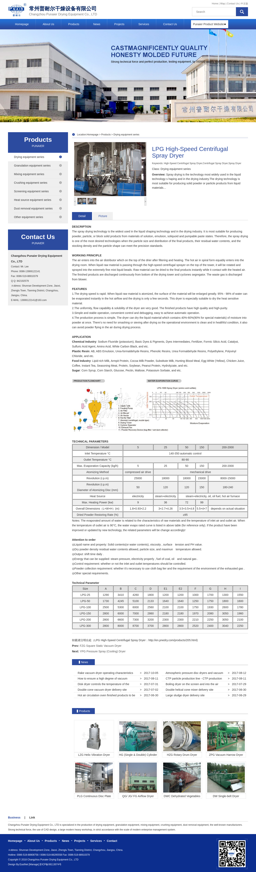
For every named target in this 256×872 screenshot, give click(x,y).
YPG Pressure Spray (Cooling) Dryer (103, 651)
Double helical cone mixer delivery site (188, 689)
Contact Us (233, 3)
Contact (112, 840)
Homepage (22, 24)
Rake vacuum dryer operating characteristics (104, 673)
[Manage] (34, 864)
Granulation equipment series (38, 165)
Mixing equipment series (38, 174)
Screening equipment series (38, 191)
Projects (119, 24)
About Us (48, 24)
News (96, 24)
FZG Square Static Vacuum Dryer (100, 645)
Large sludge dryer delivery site (184, 695)
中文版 (244, 3)
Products (73, 24)
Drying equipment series (38, 157)
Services (143, 24)
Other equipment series (38, 217)
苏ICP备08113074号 (50, 864)
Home (215, 3)
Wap (223, 3)
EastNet (24, 864)
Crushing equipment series (38, 182)
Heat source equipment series (38, 199)
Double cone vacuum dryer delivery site (101, 689)
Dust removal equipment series (38, 208)
